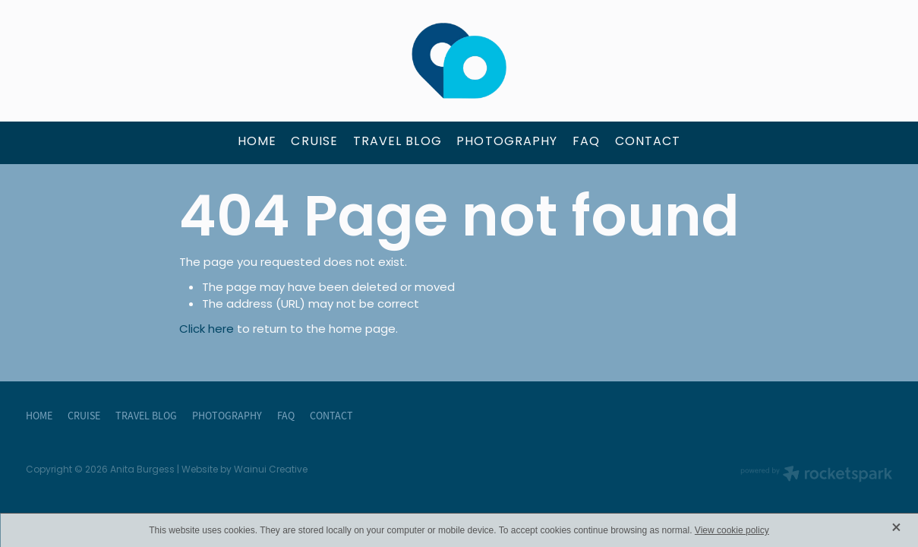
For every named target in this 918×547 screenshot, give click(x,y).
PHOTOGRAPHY (506, 142)
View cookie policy (732, 530)
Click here (206, 330)
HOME (257, 142)
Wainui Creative (271, 470)
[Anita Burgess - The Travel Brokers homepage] (459, 61)
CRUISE (314, 142)
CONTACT (648, 142)
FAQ (586, 142)
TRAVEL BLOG (397, 142)
